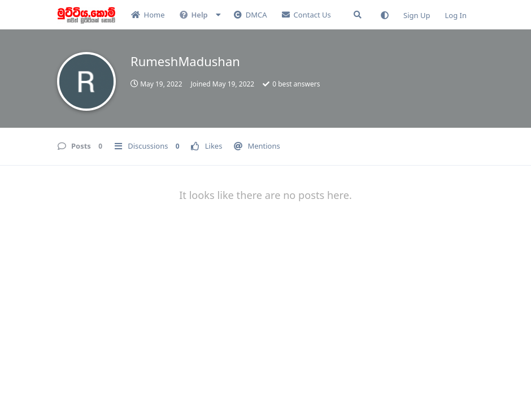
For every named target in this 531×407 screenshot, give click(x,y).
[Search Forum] (357, 15)
